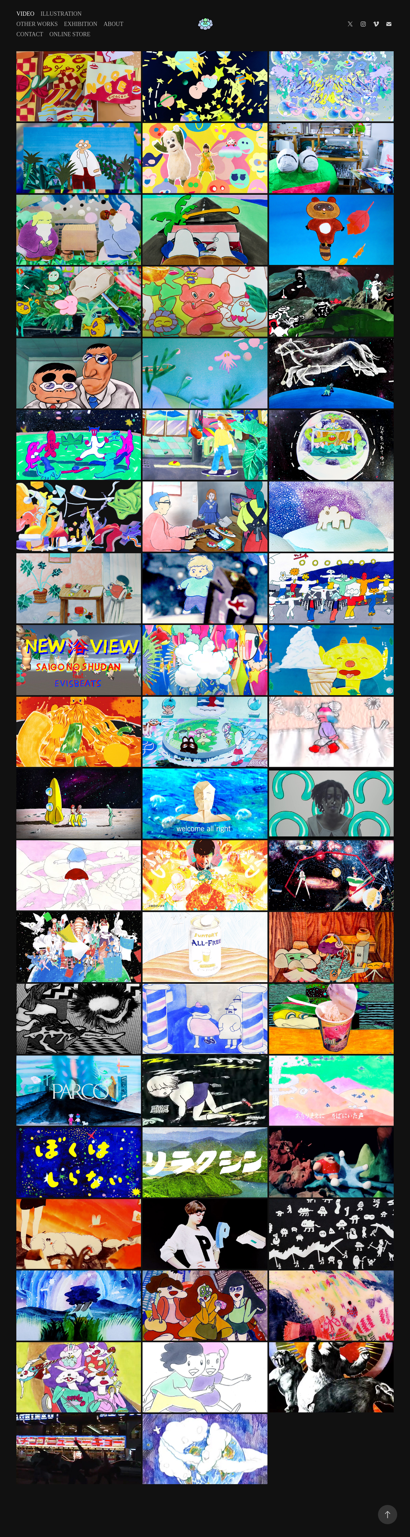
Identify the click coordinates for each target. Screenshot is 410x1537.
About (113, 24)
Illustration (61, 14)
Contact (29, 34)
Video (25, 14)
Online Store (69, 34)
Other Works (37, 24)
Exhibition (80, 24)
